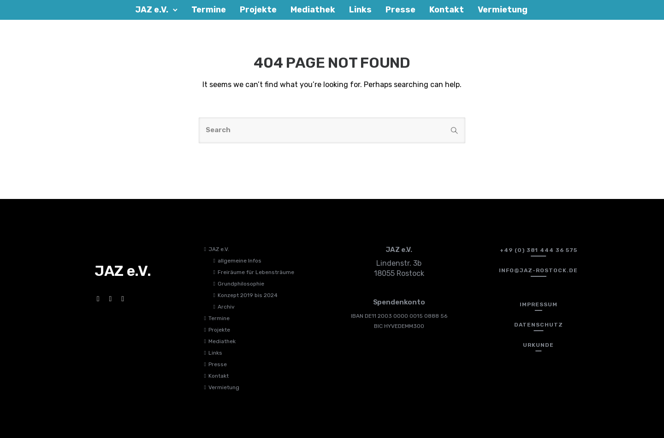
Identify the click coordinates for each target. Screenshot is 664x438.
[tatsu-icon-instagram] (111, 299)
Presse (217, 364)
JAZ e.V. (218, 249)
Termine (219, 318)
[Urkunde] (538, 344)
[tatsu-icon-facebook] (99, 299)
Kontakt (218, 376)
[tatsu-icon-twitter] (124, 299)
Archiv (226, 307)
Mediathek (222, 341)
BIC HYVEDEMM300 (399, 326)
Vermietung (223, 387)
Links (215, 353)
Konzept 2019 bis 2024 (248, 295)
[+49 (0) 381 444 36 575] (538, 250)
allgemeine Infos (239, 260)
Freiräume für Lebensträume (256, 272)
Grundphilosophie (241, 283)
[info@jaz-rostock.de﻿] (538, 270)
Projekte (219, 330)
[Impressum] (538, 304)
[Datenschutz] (538, 324)
